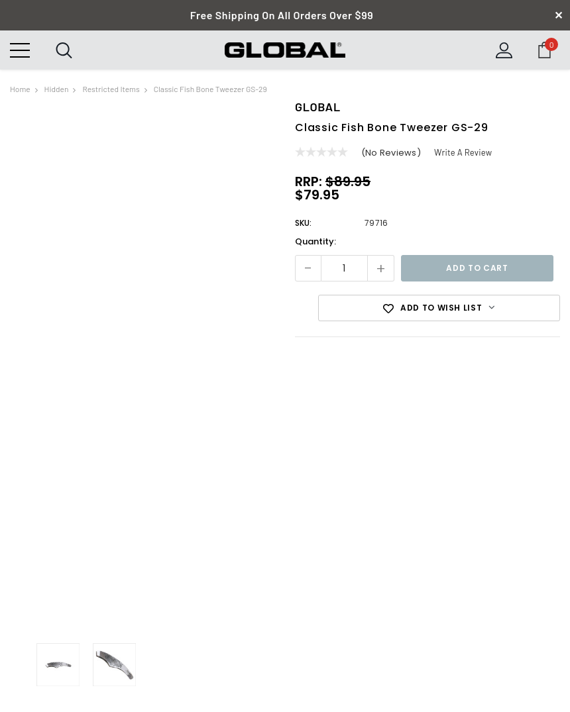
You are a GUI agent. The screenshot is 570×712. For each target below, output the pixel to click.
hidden (56, 88)
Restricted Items (110, 88)
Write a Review (463, 152)
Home (20, 88)
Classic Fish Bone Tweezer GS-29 (210, 88)
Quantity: (315, 241)
